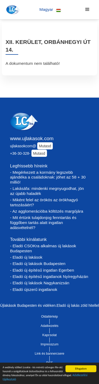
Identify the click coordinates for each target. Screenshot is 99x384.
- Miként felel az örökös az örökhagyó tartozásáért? (44, 202)
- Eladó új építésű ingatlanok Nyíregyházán (49, 276)
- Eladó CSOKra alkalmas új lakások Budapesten (43, 248)
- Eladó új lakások (26, 257)
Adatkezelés (50, 326)
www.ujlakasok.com (32, 138)
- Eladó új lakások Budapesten (37, 263)
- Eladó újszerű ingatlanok (33, 289)
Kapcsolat (49, 335)
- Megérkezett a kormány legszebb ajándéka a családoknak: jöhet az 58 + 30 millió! (48, 177)
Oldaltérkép (49, 316)
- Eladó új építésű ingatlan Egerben (42, 270)
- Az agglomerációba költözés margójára (46, 211)
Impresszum (50, 344)
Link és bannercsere (49, 353)
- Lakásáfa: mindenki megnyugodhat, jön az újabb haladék (47, 191)
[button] (50, 9)
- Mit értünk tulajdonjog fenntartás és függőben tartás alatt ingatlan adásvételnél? (43, 222)
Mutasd (45, 146)
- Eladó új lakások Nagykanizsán (39, 283)
